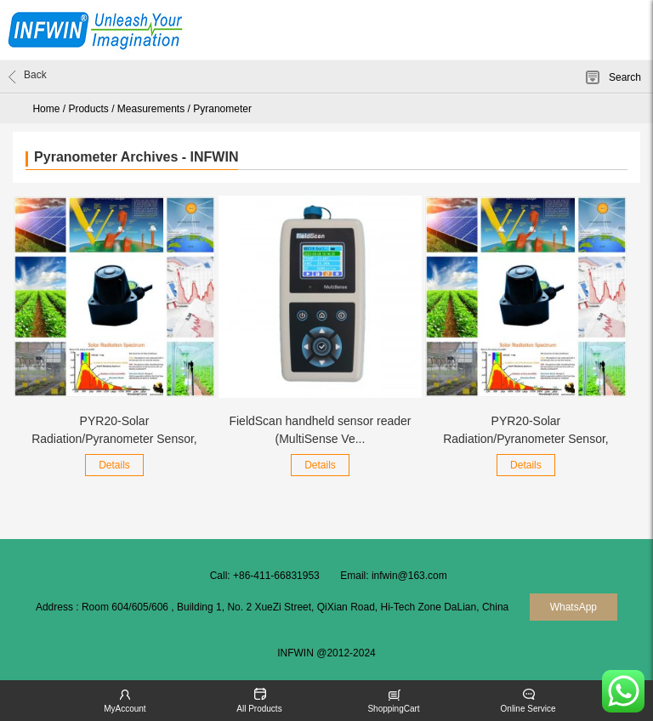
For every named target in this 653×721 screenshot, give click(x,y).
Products (88, 109)
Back (28, 76)
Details (114, 465)
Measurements (151, 109)
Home (46, 109)
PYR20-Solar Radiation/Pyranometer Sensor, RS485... (526, 438)
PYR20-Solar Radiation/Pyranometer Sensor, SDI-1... (114, 438)
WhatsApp (573, 607)
